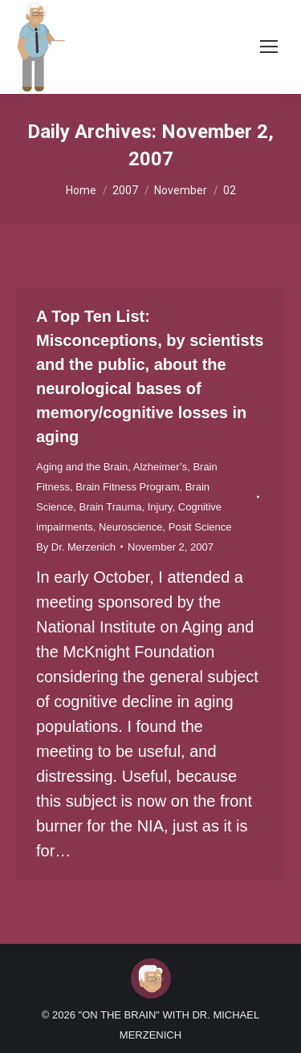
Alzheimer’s (160, 467)
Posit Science (200, 527)
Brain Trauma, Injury (125, 507)
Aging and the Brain (82, 467)
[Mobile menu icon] (269, 46)
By (76, 547)
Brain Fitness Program (127, 487)
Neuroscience (131, 527)
